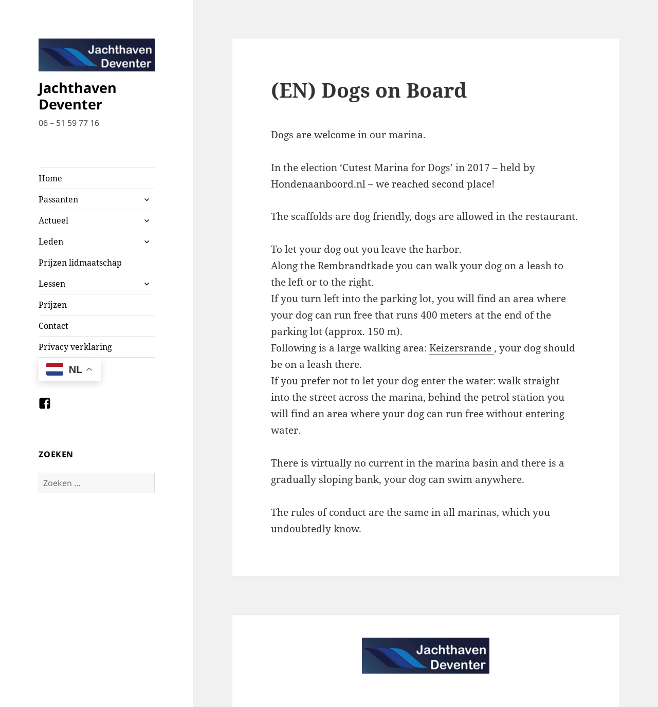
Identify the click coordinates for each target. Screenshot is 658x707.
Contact (53, 325)
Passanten (58, 199)
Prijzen (53, 304)
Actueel (53, 220)
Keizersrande (461, 348)
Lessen (52, 283)
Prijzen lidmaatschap (80, 262)
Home (50, 178)
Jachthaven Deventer (78, 96)
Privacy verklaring (75, 346)
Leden (51, 241)
